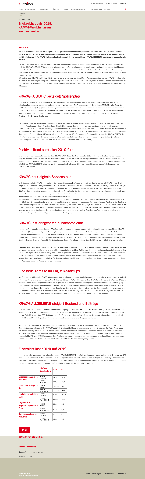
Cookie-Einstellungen (93, 474)
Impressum (122, 474)
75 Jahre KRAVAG (96, 9)
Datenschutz (109, 474)
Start (21, 9)
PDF (24, 430)
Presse (66, 9)
